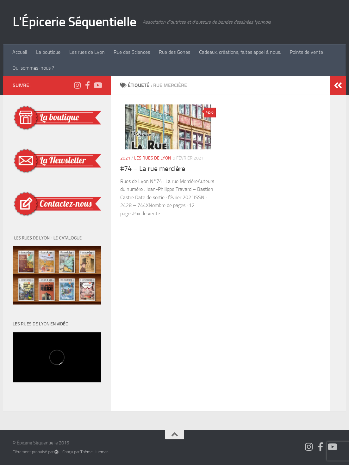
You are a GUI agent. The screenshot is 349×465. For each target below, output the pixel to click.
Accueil (19, 52)
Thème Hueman (94, 451)
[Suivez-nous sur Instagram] (77, 85)
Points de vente (306, 52)
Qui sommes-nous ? (33, 68)
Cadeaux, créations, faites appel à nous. (240, 52)
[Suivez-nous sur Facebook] (87, 85)
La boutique (48, 52)
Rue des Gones (174, 52)
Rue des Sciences (132, 52)
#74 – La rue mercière (152, 169)
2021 (125, 158)
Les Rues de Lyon (152, 158)
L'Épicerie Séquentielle (74, 22)
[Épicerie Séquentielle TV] (97, 85)
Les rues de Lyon (87, 52)
